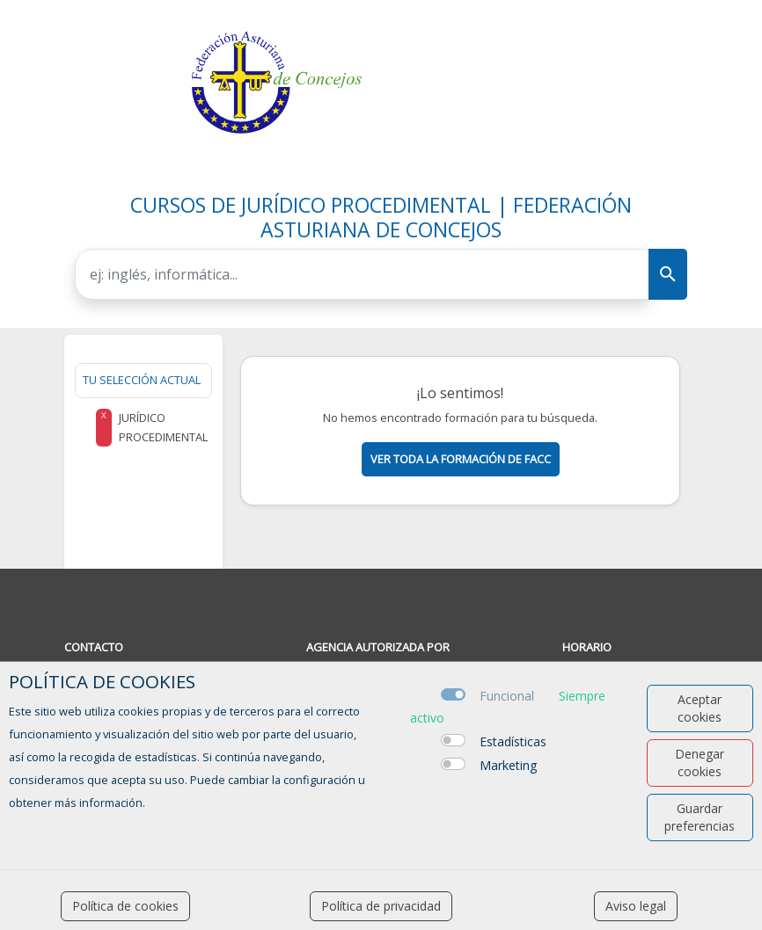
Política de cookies (125, 905)
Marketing (508, 765)
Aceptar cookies (700, 708)
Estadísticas (513, 741)
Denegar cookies (699, 762)
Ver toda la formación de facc (460, 459)
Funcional (507, 695)
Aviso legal (635, 905)
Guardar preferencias (699, 817)
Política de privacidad (381, 905)
